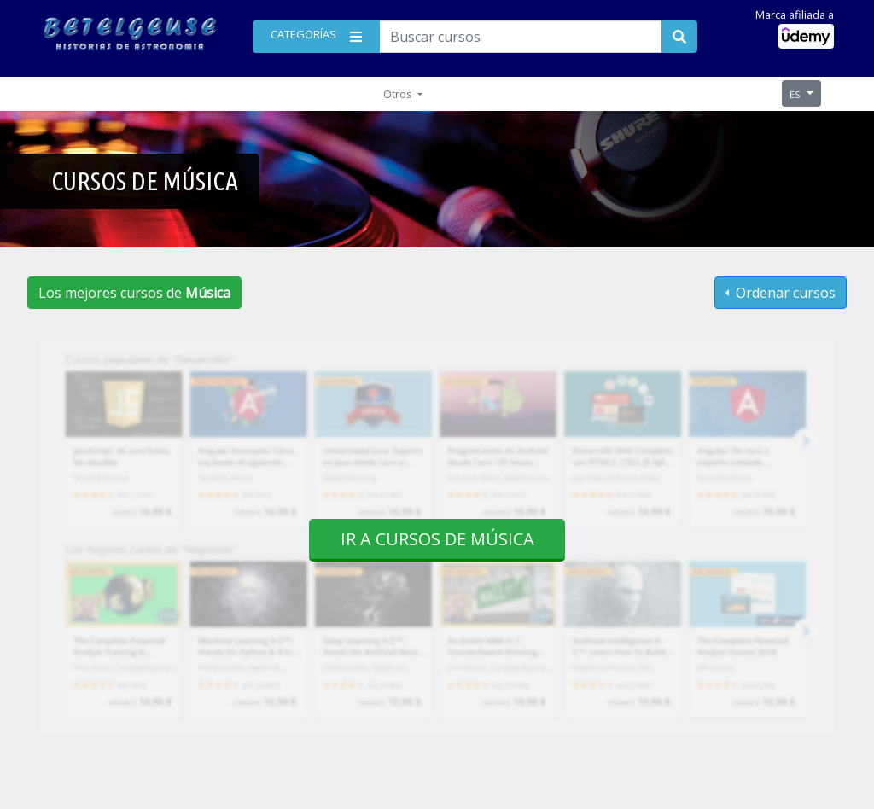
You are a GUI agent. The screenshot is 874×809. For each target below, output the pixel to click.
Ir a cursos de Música (437, 538)
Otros (399, 94)
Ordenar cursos (784, 292)
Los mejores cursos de (134, 292)
